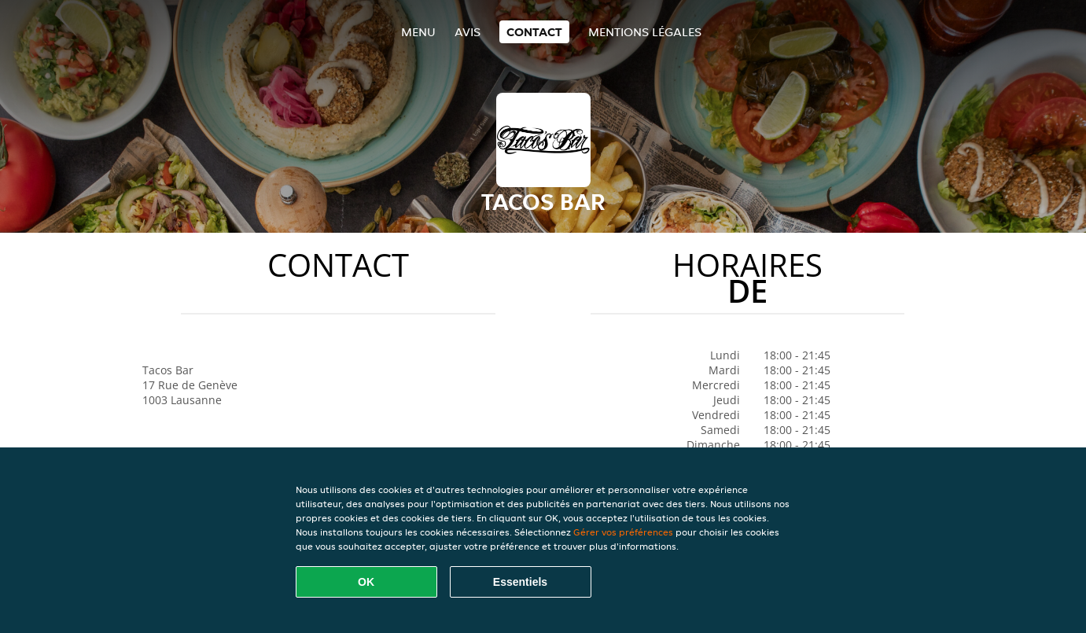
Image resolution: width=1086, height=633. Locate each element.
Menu (418, 32)
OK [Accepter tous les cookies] (366, 582)
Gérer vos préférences (623, 532)
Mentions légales (644, 32)
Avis (467, 32)
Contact (534, 32)
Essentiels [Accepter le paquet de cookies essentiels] (520, 582)
